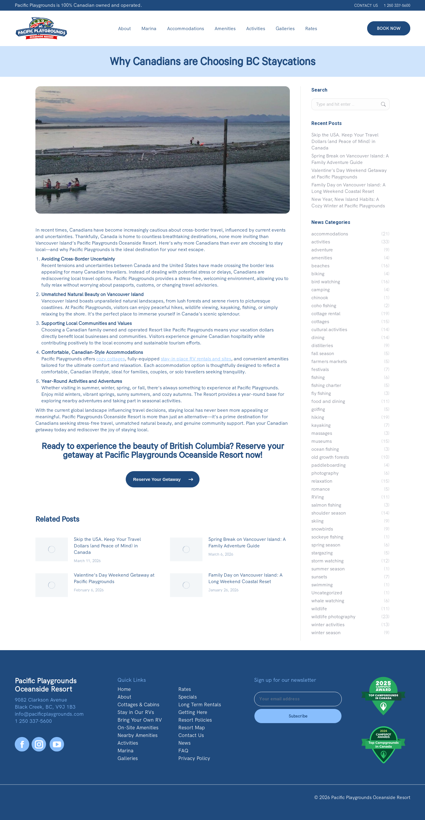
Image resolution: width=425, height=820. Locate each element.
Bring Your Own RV (139, 720)
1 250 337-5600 (397, 5)
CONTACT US (366, 5)
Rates (184, 689)
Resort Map (191, 727)
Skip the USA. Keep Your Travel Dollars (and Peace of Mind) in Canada (107, 545)
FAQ (183, 750)
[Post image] (51, 549)
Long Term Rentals (199, 704)
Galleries (127, 758)
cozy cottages (110, 359)
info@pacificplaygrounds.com (49, 714)
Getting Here (192, 712)
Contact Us (191, 735)
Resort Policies (195, 720)
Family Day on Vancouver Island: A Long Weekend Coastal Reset (245, 578)
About (124, 697)
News (184, 743)
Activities (127, 743)
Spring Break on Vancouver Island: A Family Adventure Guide (247, 542)
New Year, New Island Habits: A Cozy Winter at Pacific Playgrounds (348, 202)
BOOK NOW (389, 28)
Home (124, 689)
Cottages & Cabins (138, 704)
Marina (125, 750)
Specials (187, 697)
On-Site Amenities (137, 727)
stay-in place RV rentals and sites (196, 359)
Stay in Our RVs (135, 712)
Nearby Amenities (137, 735)
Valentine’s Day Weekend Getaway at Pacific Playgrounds (114, 578)
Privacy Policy (194, 758)
